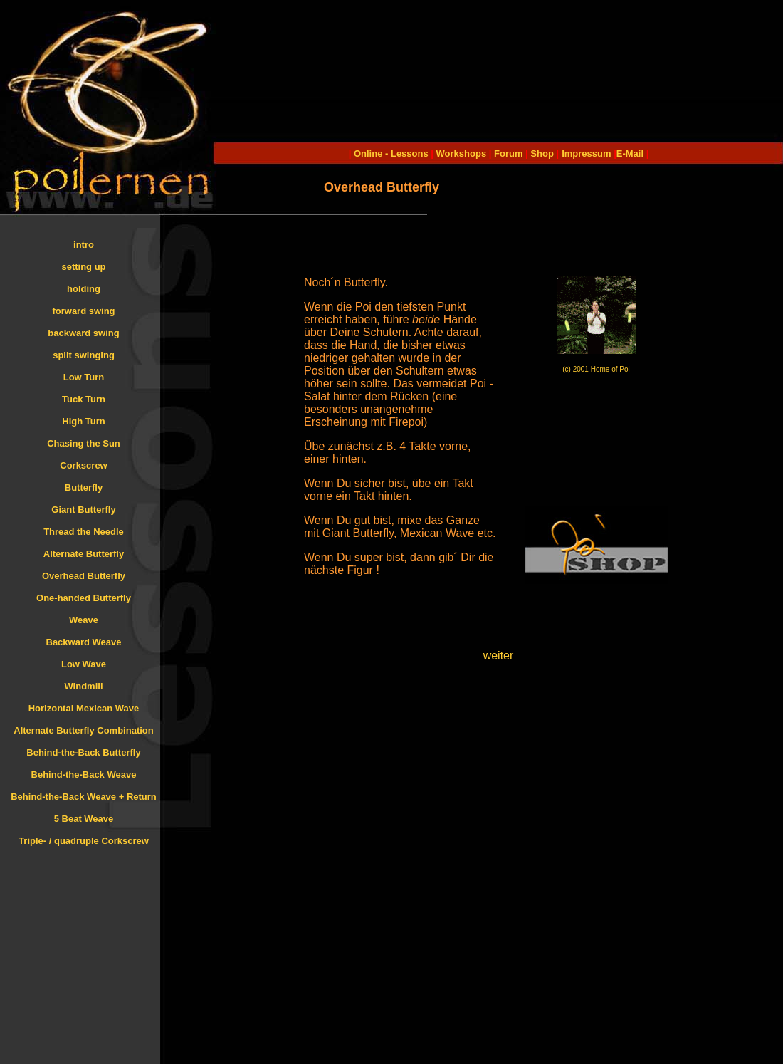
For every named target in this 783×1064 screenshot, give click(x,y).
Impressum (586, 153)
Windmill (83, 686)
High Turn (83, 421)
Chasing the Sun (83, 443)
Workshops (461, 153)
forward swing (83, 311)
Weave (83, 620)
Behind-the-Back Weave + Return (84, 796)
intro (83, 244)
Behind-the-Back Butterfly (83, 752)
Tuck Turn (83, 399)
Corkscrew (83, 465)
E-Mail (629, 153)
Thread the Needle (83, 531)
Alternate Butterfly (83, 553)
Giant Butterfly (83, 509)
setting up (83, 266)
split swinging (84, 355)
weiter (498, 656)
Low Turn (84, 377)
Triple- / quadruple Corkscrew (84, 840)
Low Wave (83, 664)
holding (83, 288)
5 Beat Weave (84, 818)
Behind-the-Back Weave (84, 774)
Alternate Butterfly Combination (83, 730)
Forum (508, 153)
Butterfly (84, 487)
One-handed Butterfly (83, 598)
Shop (542, 153)
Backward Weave (84, 642)
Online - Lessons (392, 153)
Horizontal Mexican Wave (84, 708)
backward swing (83, 333)
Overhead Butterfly (83, 575)
